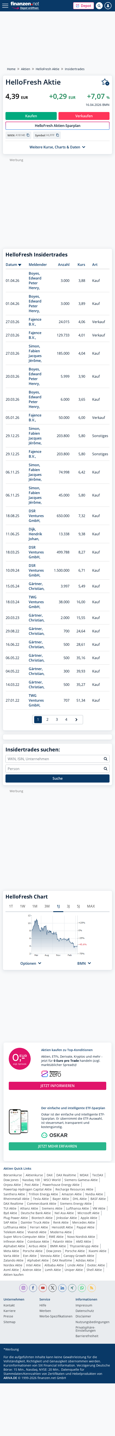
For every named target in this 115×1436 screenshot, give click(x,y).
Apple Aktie (89, 1218)
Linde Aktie (75, 1265)
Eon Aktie (30, 1256)
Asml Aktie (11, 1270)
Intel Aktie (33, 1265)
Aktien (25, 69)
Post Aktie (32, 1185)
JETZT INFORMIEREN (58, 1085)
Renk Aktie (61, 1222)
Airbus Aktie (37, 1246)
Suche (58, 778)
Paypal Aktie (85, 1227)
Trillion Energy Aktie (43, 1194)
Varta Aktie (11, 1256)
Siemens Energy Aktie (76, 1203)
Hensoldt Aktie (62, 1227)
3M (47, 906)
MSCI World (52, 1180)
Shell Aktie (94, 1270)
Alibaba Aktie (54, 1265)
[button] (83, 5)
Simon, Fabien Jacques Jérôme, (35, 353)
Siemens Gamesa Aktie (81, 1180)
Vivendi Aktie (37, 1232)
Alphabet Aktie (14, 1246)
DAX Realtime (66, 1175)
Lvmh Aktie (53, 1270)
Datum (11, 264)
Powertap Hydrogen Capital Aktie (28, 1189)
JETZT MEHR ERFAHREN (57, 1146)
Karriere (10, 1311)
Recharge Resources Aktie (74, 1189)
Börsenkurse (13, 1175)
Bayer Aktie (61, 1199)
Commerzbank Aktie (41, 1203)
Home (11, 69)
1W (22, 906)
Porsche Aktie (32, 1251)
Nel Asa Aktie (64, 1213)
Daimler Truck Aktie (35, 1222)
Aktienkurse (34, 1175)
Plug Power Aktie (16, 1218)
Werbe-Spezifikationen (56, 1316)
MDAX (84, 1175)
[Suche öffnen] (99, 5)
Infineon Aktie (14, 1241)
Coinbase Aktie (38, 1241)
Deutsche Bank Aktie (36, 1213)
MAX (91, 906)
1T (11, 906)
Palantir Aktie (62, 1241)
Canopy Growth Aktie (79, 1256)
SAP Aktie (10, 1222)
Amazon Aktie (72, 1194)
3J (68, 906)
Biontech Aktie (42, 1218)
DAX (50, 1175)
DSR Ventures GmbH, (36, 516)
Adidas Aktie (85, 1260)
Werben (45, 1311)
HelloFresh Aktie (47, 69)
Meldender (38, 264)
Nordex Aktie (13, 1265)
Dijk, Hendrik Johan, (35, 534)
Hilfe (42, 1305)
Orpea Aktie (12, 1185)
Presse (8, 1316)
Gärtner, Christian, (36, 586)
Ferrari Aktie (39, 1227)
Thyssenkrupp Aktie (84, 1246)
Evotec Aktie (96, 1265)
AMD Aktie (83, 1241)
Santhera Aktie (14, 1194)
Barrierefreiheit (87, 1336)
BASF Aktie (98, 1199)
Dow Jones (11, 1180)
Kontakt (9, 1305)
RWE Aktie (56, 1237)
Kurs (81, 264)
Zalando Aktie (13, 1260)
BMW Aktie (58, 1246)
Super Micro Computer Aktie (24, 1237)
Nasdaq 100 (31, 1180)
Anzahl (63, 264)
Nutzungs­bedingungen (93, 1322)
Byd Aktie (10, 1213)
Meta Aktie (11, 1251)
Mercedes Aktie (83, 1222)
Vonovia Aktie (50, 1256)
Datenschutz (85, 1311)
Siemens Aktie (52, 1208)
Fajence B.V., (35, 322)
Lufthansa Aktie (77, 1208)
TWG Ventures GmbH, (36, 602)
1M (34, 906)
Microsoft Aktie (88, 1213)
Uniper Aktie (74, 1270)
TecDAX (97, 1175)
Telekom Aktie (14, 1232)
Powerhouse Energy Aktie (61, 1185)
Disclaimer (83, 1316)
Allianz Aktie (29, 1208)
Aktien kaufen (14, 1274)
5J (78, 906)
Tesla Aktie (41, 1199)
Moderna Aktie (61, 1232)
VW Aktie (99, 1208)
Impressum (84, 1305)
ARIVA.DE (10, 1378)
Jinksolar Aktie (66, 1218)
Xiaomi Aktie (97, 1251)
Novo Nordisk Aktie (81, 1237)
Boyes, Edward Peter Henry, (35, 280)
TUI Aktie (10, 1208)
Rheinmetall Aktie (16, 1199)
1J (58, 906)
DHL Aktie (80, 1199)
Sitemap (10, 1322)
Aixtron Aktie (32, 1270)
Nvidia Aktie (94, 1194)
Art (94, 264)
